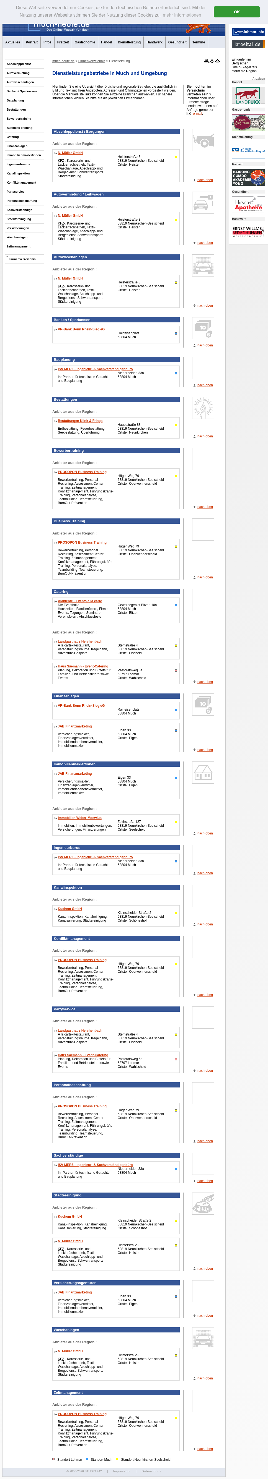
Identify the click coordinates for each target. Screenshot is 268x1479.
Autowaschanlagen (20, 82)
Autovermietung (18, 73)
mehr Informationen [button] (182, 15)
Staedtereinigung (19, 219)
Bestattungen (16, 109)
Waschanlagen (17, 237)
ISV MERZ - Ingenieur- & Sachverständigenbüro (95, 369)
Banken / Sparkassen (22, 91)
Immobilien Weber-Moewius (80, 818)
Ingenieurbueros (18, 164)
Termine (198, 42)
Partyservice (15, 191)
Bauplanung (15, 100)
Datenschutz (151, 1471)
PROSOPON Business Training (82, 472)
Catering (13, 137)
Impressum (121, 1471)
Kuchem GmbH (70, 909)
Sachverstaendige (19, 210)
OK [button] (237, 12)
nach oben (205, 180)
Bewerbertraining (19, 118)
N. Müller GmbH (70, 153)
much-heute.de (63, 61)
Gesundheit (177, 42)
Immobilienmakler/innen (24, 155)
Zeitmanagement (18, 246)
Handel (106, 42)
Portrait (32, 42)
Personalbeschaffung (22, 200)
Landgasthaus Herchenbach (80, 641)
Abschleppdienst (19, 64)
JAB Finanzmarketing (75, 726)
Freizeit (63, 42)
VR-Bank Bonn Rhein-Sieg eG (81, 329)
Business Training (19, 127)
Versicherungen (18, 228)
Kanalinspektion (18, 173)
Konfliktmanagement (21, 182)
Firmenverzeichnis (22, 259)
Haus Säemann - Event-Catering (83, 666)
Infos (47, 42)
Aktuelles (12, 42)
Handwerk (154, 42)
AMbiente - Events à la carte (80, 601)
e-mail (197, 114)
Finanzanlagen (17, 146)
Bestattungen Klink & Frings (80, 421)
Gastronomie (85, 42)
